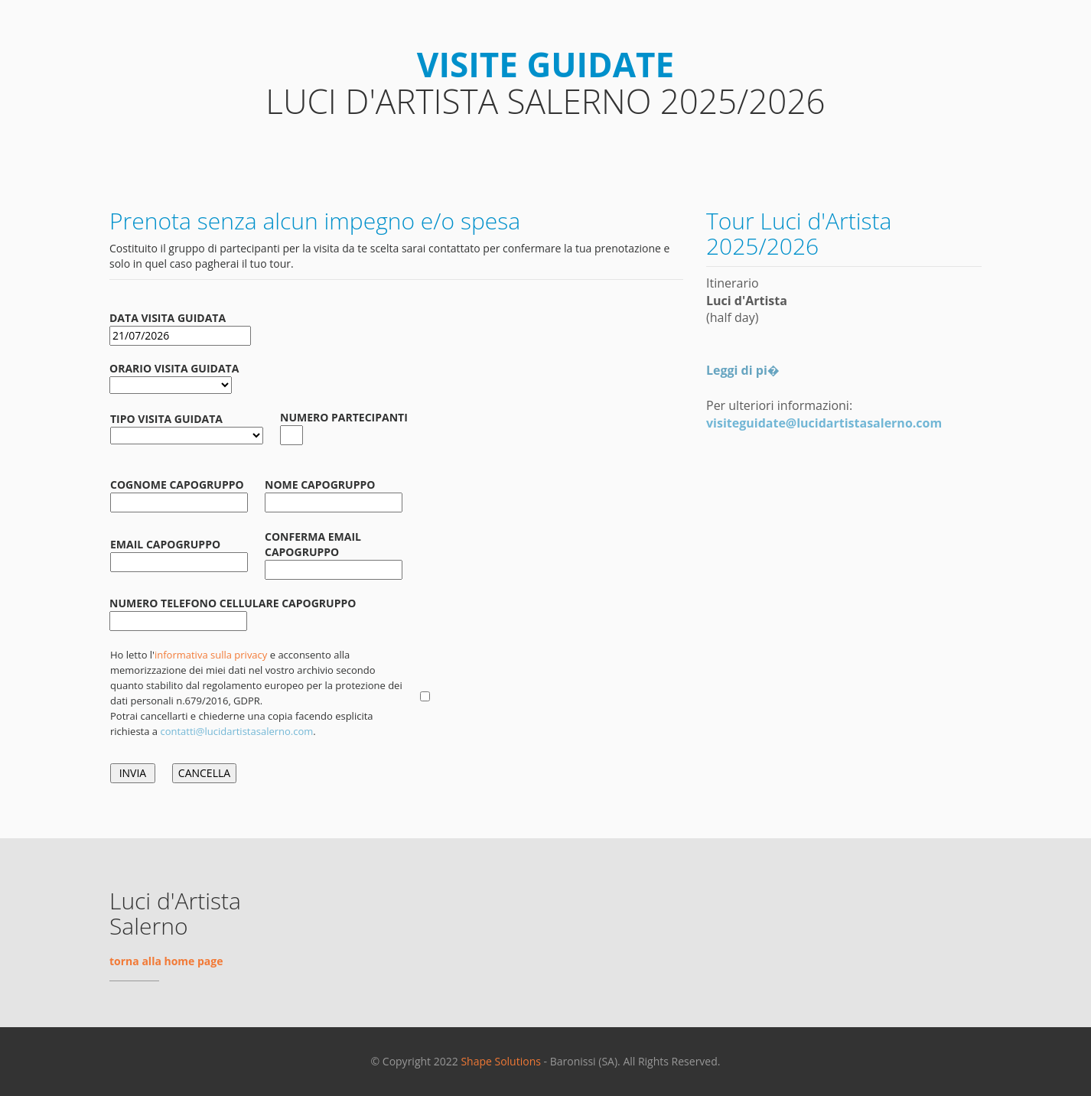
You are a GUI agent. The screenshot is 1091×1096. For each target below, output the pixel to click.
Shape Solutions (501, 1061)
